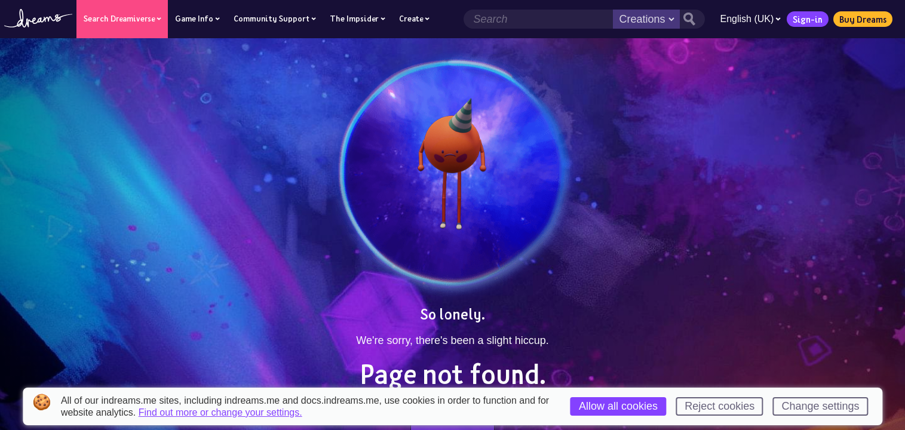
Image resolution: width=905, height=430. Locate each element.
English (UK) (750, 19)
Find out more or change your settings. (220, 412)
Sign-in (808, 19)
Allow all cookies (618, 406)
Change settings (820, 406)
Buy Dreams (862, 19)
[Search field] (538, 19)
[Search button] (692, 19)
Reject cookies (719, 406)
